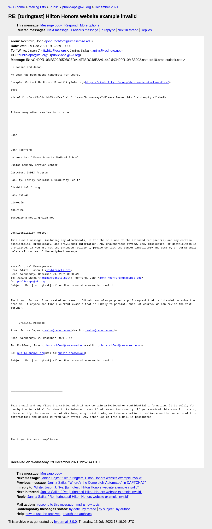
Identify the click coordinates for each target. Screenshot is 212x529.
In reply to (108, 30)
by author (123, 509)
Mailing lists (37, 7)
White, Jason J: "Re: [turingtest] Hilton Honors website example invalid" (86, 487)
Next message (58, 30)
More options (89, 25)
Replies (146, 30)
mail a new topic (88, 504)
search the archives (77, 514)
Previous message (84, 30)
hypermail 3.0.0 (65, 521)
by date (74, 509)
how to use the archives (43, 514)
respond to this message (55, 504)
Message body (51, 25)
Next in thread (128, 30)
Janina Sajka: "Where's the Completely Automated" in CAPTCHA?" (96, 482)
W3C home (16, 7)
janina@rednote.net (106, 50)
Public (54, 7)
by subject (106, 509)
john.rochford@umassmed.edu (69, 41)
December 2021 (106, 7)
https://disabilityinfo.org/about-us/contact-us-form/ (127, 82)
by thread (89, 509)
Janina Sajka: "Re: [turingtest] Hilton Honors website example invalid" (91, 478)
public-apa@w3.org (76, 7)
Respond (71, 25)
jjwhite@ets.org (54, 50)
